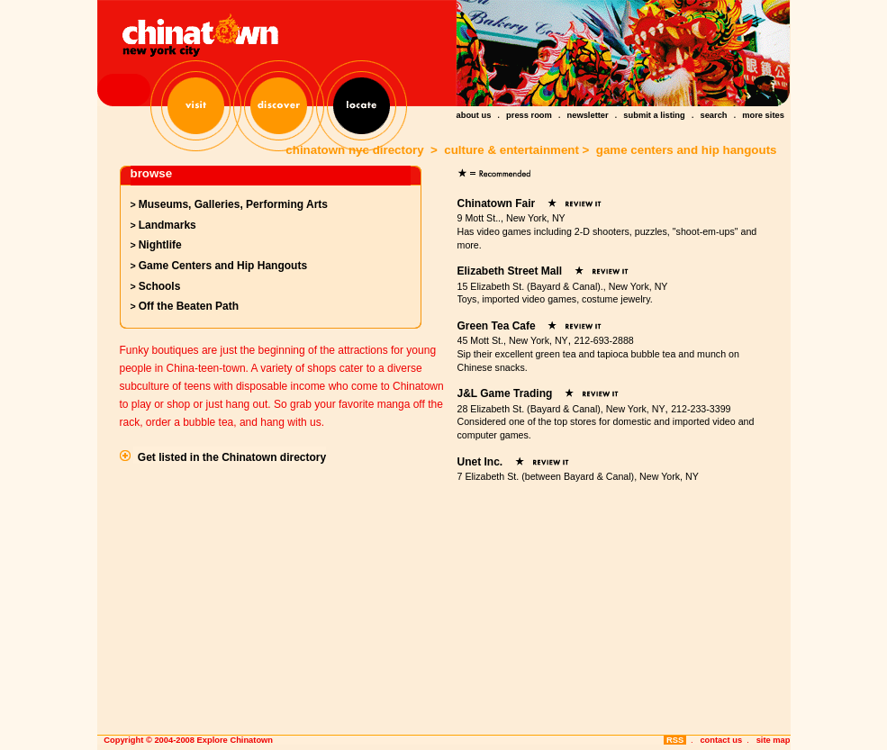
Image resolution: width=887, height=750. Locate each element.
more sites (763, 115)
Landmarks (167, 225)
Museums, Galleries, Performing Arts (233, 204)
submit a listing (653, 115)
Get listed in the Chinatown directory (232, 457)
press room (529, 115)
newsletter (588, 115)
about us (474, 115)
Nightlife (160, 245)
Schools (160, 286)
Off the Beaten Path (189, 306)
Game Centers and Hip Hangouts (223, 265)
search (713, 115)
